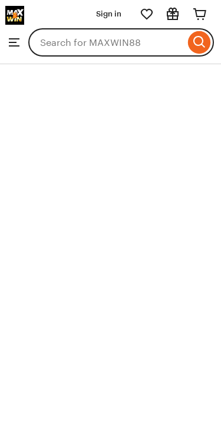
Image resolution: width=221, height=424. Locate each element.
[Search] (199, 42)
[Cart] (200, 14)
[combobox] (106, 42)
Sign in (108, 13)
